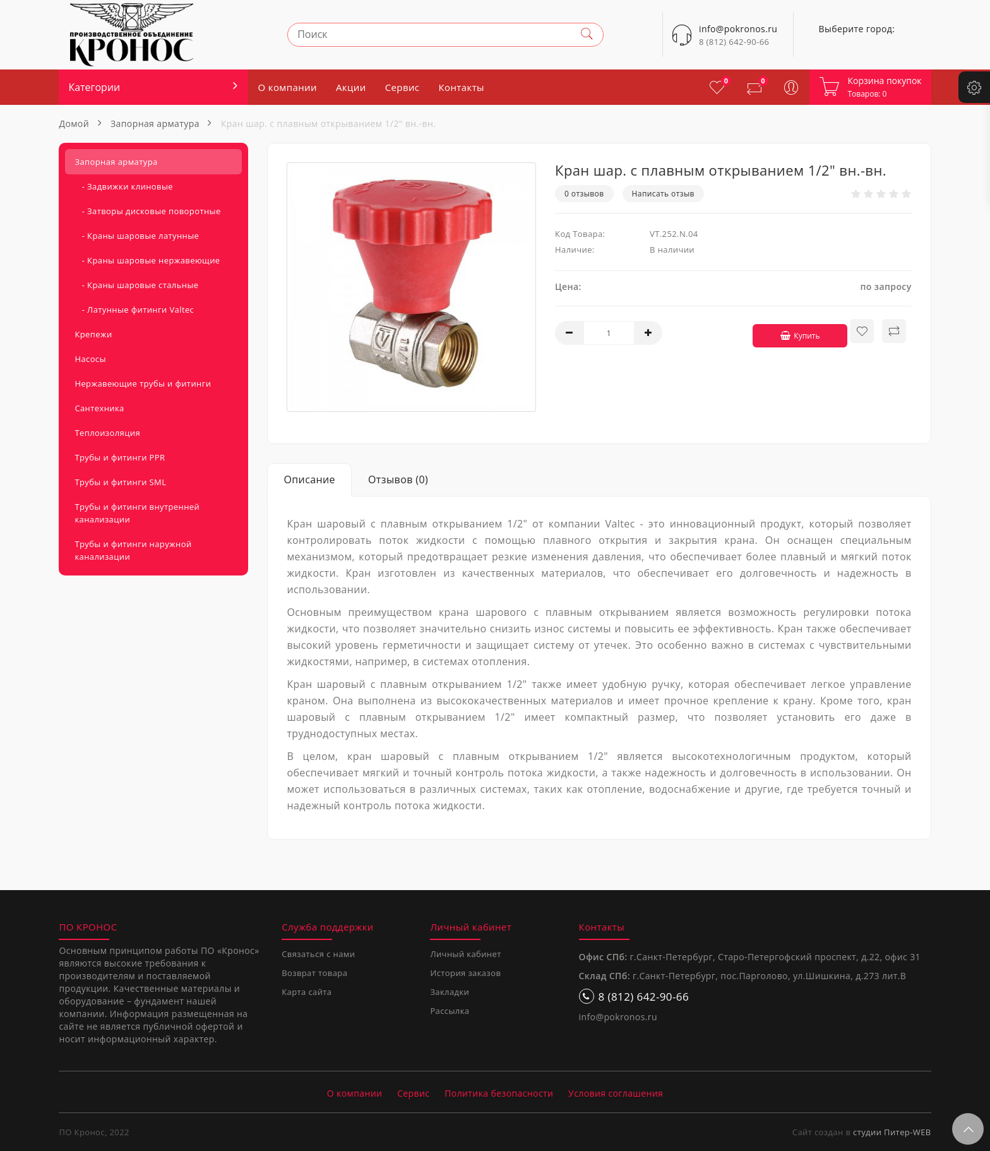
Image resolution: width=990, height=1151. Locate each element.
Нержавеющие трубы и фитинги (143, 383)
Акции (351, 87)
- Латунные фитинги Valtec (134, 309)
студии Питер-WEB (892, 1132)
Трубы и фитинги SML (120, 482)
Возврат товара (314, 973)
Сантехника (99, 408)
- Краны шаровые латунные (137, 235)
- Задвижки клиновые (124, 186)
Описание (309, 479)
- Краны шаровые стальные (136, 285)
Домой (74, 124)
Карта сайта (306, 991)
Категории (94, 87)
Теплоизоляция (107, 432)
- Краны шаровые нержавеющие (147, 260)
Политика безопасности (498, 1093)
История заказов (465, 973)
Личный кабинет (465, 954)
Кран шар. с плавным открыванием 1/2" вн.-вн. (328, 124)
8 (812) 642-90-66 (734, 41)
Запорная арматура (155, 124)
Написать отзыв (663, 193)
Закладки (449, 991)
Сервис (402, 87)
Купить (794, 331)
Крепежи (93, 334)
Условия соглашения (615, 1093)
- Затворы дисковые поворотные (147, 211)
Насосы (90, 359)
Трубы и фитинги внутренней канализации (137, 513)
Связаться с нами (318, 954)
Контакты (461, 87)
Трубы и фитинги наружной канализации (133, 550)
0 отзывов (584, 193)
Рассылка (449, 1010)
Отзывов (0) (398, 479)
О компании (287, 87)
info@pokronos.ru (618, 1017)
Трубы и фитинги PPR (120, 457)
